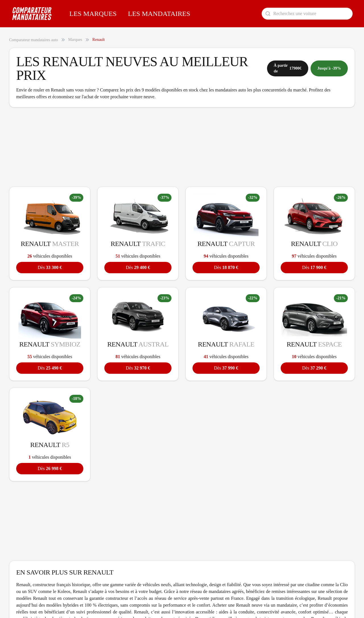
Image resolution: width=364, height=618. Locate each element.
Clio (344, 584)
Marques (75, 39)
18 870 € (226, 267)
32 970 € (138, 368)
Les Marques (93, 13)
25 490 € (50, 368)
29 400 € (138, 267)
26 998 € (50, 468)
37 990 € (226, 368)
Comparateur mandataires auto (33, 40)
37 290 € (314, 368)
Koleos (63, 591)
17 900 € (314, 267)
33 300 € (50, 267)
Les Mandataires (159, 13)
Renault (98, 39)
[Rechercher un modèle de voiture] (307, 14)
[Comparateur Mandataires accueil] (32, 13)
